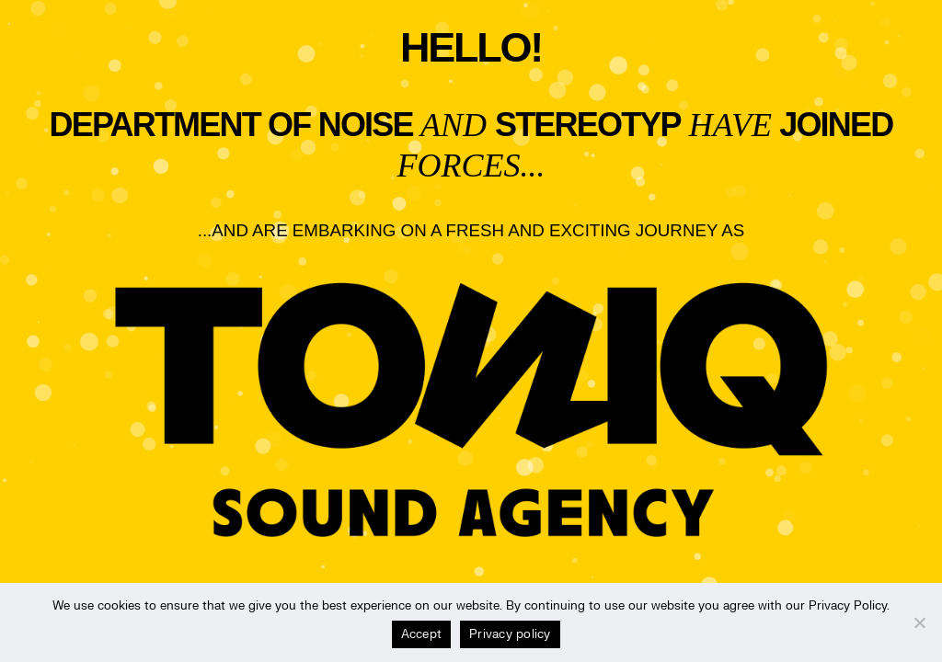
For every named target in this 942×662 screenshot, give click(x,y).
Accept (421, 634)
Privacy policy (510, 634)
